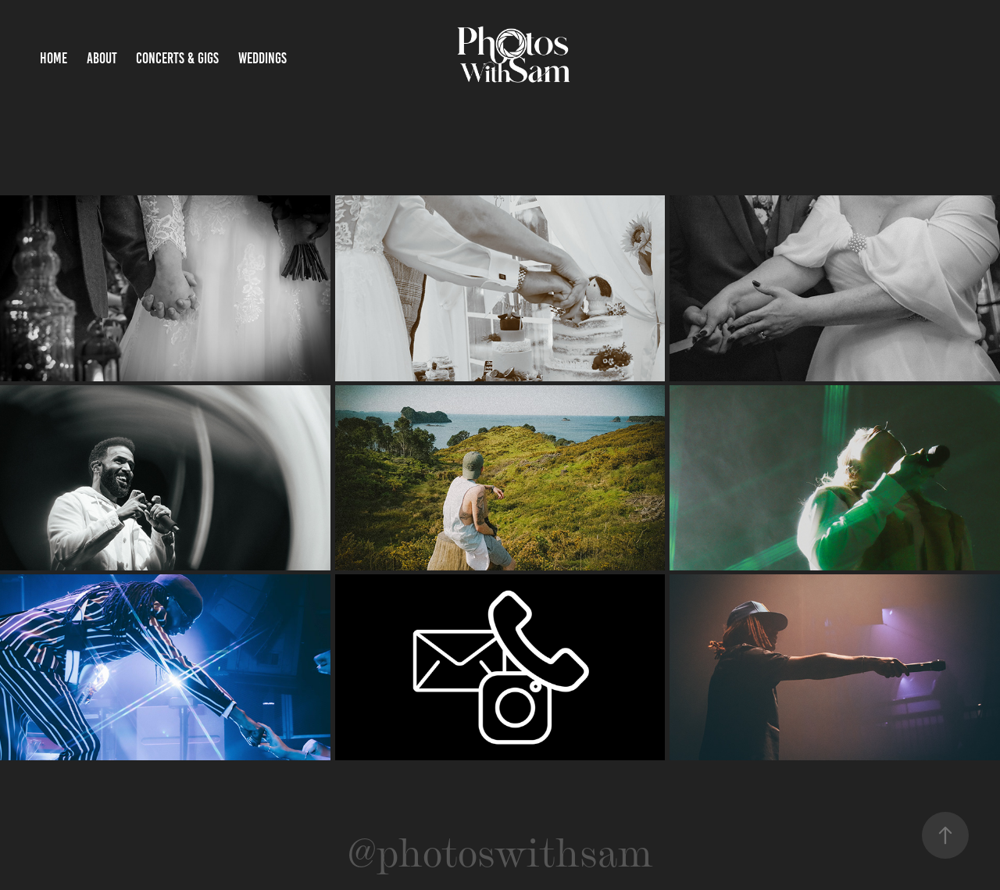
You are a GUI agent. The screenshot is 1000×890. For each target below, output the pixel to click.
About (102, 58)
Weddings (262, 58)
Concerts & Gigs (177, 58)
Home (53, 58)
